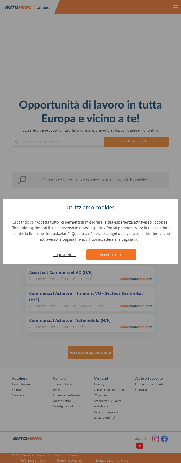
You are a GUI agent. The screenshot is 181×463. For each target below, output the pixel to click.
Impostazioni (64, 254)
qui (137, 239)
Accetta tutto (111, 254)
